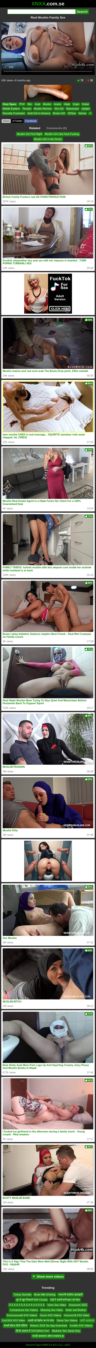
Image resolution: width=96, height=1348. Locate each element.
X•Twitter (17, 121)
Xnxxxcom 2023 (78, 1305)
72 (80, 80)
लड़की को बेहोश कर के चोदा (41, 1320)
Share (6, 121)
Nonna (82, 113)
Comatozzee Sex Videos (24, 1310)
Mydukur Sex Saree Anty (66, 1330)
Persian (27, 108)
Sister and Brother (76, 1310)
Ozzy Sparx (9, 104)
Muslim (47, 104)
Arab (37, 104)
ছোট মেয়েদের (87, 1320)
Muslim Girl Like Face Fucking (62, 134)
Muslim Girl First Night (29, 134)
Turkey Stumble (22, 1294)
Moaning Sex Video (52, 1310)
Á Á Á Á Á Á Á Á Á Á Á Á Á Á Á (26, 1305)
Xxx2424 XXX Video (13, 1320)
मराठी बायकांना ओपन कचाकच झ (48, 1336)
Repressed (72, 108)
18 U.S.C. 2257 (61, 1345)
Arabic (57, 104)
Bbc (30, 104)
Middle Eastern (11, 108)
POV (22, 104)
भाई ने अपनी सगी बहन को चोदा (65, 1299)
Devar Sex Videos (67, 1320)
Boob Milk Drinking (44, 1294)
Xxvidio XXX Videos (81, 1325)
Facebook (30, 121)
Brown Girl (59, 113)
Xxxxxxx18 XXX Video (76, 1315)
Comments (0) (56, 128)
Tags (38, 1345)
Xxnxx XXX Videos (50, 1315)
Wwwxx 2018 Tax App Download (48, 1325)
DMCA (47, 1345)
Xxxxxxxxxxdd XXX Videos (22, 1315)
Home (29, 1345)
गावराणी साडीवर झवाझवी (70, 1294)
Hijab (67, 104)
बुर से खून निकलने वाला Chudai (31, 1299)
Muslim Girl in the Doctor (48, 139)
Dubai (85, 104)
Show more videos (48, 1276)
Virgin (76, 104)
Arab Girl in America (39, 113)
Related (34, 128)
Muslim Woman (43, 108)
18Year (72, 113)
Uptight (86, 108)
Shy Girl (59, 108)
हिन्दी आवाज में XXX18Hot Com (32, 1330)
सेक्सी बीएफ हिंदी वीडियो (15, 1325)
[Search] (41, 11)
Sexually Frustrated (14, 113)
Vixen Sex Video (56, 1305)
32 (90, 80)
